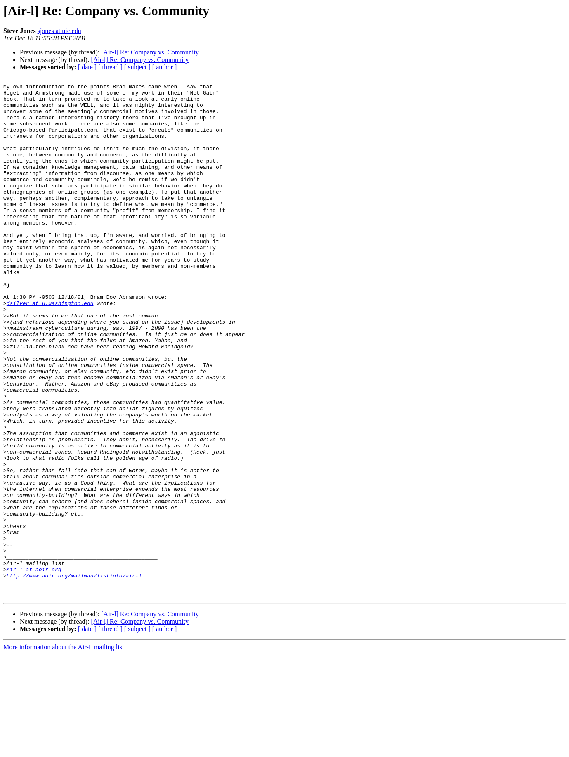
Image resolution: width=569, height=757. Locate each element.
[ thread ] (110, 67)
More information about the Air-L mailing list (63, 749)
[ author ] (164, 67)
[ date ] (87, 67)
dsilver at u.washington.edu (50, 347)
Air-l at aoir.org (34, 667)
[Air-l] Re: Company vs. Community (150, 52)
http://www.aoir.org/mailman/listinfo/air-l (74, 674)
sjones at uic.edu (59, 30)
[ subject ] (137, 67)
